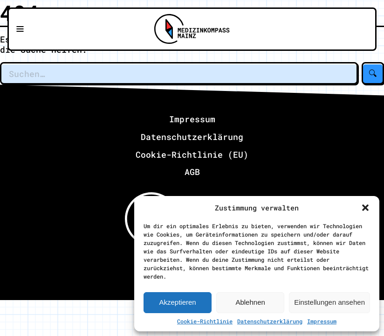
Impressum (321, 321)
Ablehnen (250, 302)
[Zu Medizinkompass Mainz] (192, 30)
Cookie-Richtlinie (205, 321)
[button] (365, 207)
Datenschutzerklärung (269, 321)
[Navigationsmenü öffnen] (20, 30)
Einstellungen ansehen (329, 302)
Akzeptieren (177, 302)
